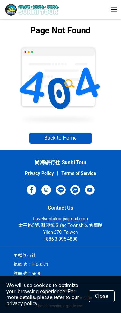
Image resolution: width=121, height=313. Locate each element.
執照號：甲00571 (30, 264)
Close (102, 296)
